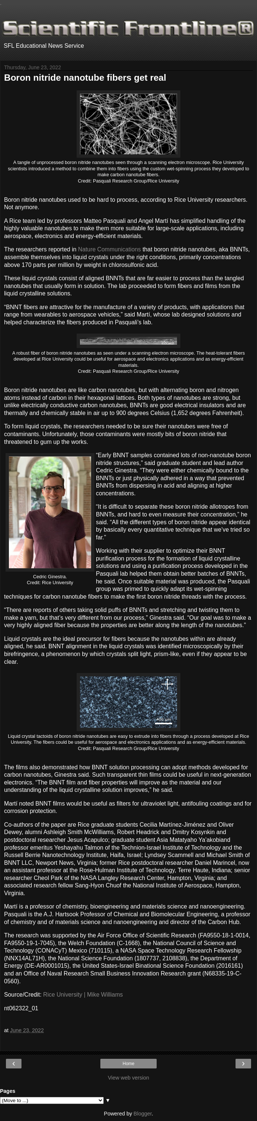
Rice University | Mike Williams (83, 994)
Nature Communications (109, 249)
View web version (128, 1078)
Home (128, 1063)
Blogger (143, 1114)
